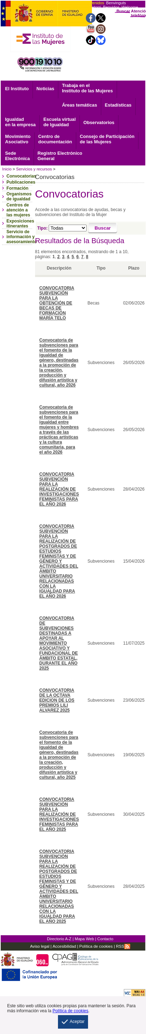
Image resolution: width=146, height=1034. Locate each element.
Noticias (45, 88)
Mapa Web (84, 939)
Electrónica (17, 155)
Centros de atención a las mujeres (18, 210)
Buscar (123, 11)
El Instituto (17, 88)
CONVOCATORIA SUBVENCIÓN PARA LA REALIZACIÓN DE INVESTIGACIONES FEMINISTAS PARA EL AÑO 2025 (59, 814)
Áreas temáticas (79, 105)
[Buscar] (103, 228)
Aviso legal (39, 946)
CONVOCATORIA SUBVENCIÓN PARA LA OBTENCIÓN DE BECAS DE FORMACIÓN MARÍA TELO (56, 303)
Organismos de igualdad (18, 196)
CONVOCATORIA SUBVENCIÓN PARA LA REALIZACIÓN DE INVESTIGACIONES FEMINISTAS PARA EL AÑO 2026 (59, 489)
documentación (55, 139)
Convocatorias (21, 176)
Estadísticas (118, 105)
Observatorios (99, 122)
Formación (17, 188)
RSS (123, 946)
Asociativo (17, 139)
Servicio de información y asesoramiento (21, 236)
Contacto (105, 939)
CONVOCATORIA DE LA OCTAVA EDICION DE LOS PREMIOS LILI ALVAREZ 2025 (56, 700)
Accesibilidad (64, 946)
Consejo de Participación (107, 139)
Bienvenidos (93, 3)
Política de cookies (95, 946)
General (60, 155)
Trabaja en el (87, 88)
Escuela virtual (59, 122)
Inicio (6, 169)
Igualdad (20, 122)
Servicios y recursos (34, 169)
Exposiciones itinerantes (20, 224)
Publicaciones (20, 182)
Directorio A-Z (59, 939)
